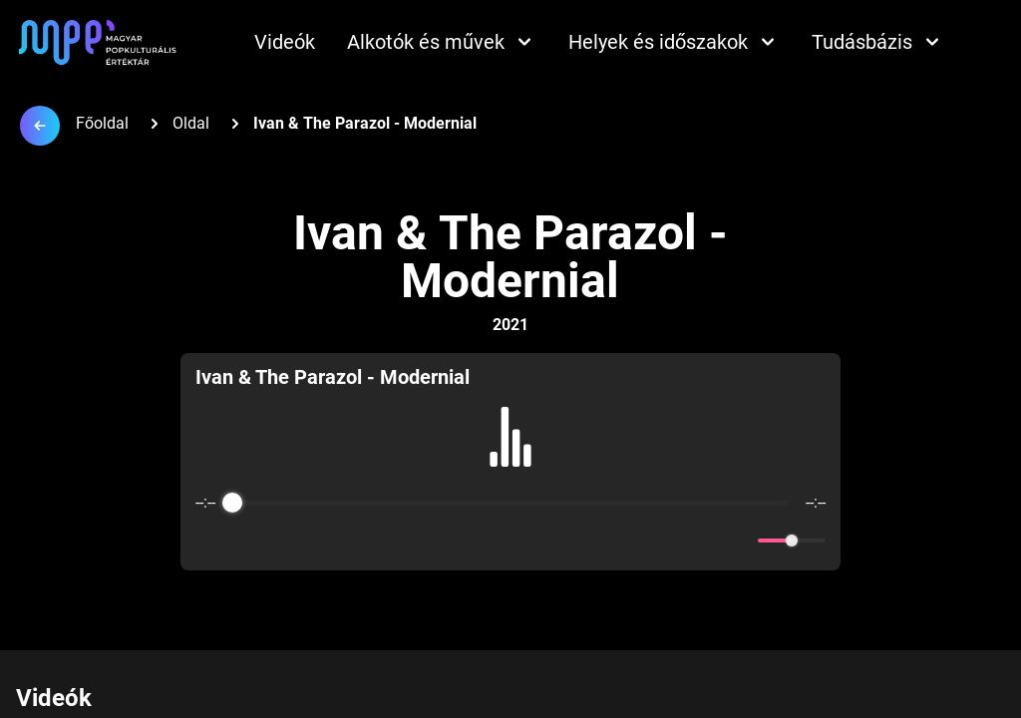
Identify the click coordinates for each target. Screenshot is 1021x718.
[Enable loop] (208, 540)
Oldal (190, 123)
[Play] (510, 540)
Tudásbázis (878, 42)
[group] (510, 461)
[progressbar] (511, 503)
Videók (284, 42)
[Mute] (739, 540)
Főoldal (102, 123)
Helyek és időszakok (674, 42)
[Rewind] (467, 541)
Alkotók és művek (441, 42)
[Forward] (553, 541)
